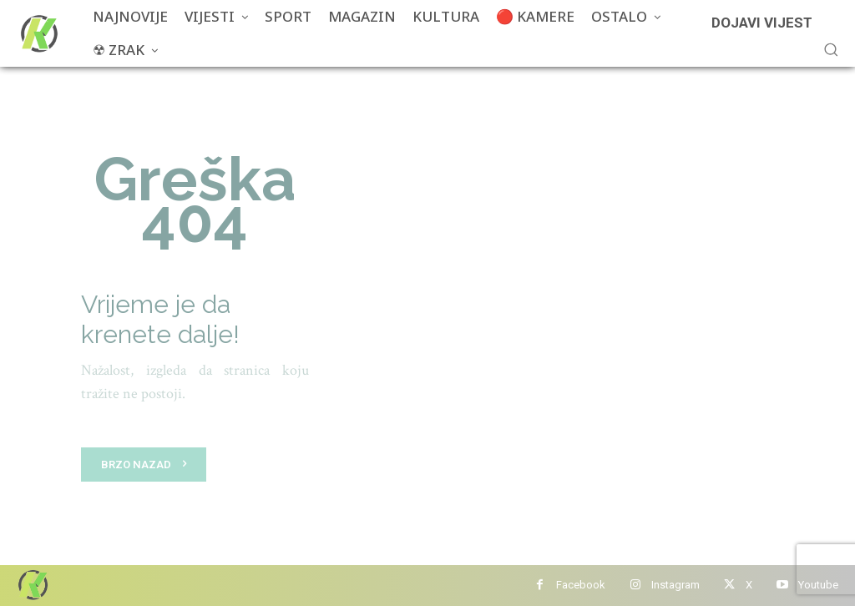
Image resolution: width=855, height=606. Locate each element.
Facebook (580, 584)
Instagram (675, 584)
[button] (830, 49)
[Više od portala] (37, 33)
